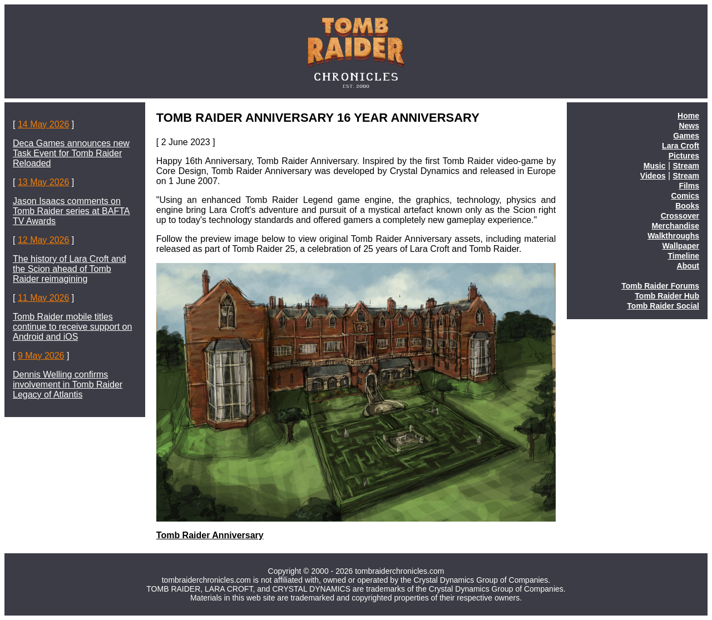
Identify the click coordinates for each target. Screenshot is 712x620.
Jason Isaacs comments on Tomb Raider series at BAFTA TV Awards (71, 211)
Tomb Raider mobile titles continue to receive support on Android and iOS (72, 326)
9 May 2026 (41, 355)
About (688, 265)
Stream (686, 165)
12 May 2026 (44, 240)
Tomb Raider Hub (667, 295)
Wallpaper (680, 245)
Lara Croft (680, 145)
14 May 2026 (44, 124)
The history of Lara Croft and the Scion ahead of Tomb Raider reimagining (69, 269)
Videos (653, 175)
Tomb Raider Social (663, 305)
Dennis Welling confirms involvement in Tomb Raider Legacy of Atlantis (67, 384)
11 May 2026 (44, 297)
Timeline (683, 255)
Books (687, 205)
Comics (685, 195)
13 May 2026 (44, 182)
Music (655, 165)
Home (688, 115)
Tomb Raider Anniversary (210, 535)
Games (686, 135)
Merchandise (675, 225)
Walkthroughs (673, 235)
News (689, 125)
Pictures (684, 155)
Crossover (680, 215)
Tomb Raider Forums (660, 285)
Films (689, 185)
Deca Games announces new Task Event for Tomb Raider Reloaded (71, 153)
